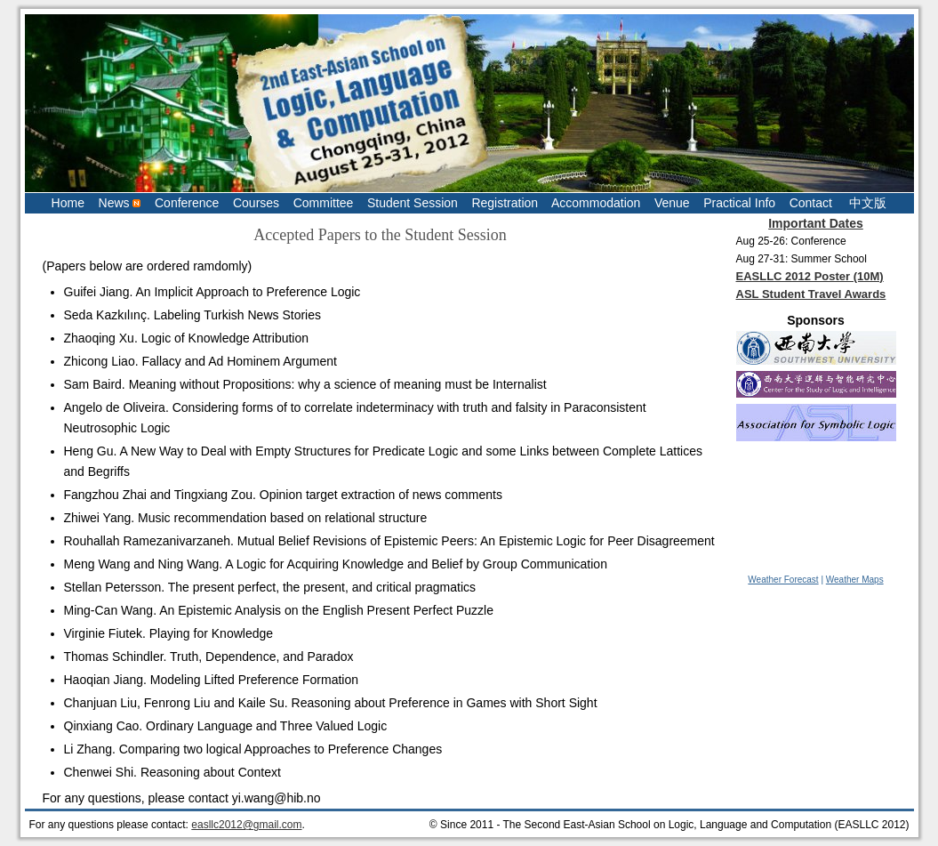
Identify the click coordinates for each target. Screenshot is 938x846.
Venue (672, 203)
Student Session (412, 203)
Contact (811, 203)
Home (68, 203)
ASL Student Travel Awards (811, 294)
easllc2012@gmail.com (246, 824)
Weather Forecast (783, 579)
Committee (323, 203)
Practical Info (739, 203)
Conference (187, 203)
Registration (504, 203)
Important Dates (815, 223)
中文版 (867, 203)
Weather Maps (855, 579)
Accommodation (595, 203)
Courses (256, 203)
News (120, 203)
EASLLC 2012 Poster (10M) (810, 276)
